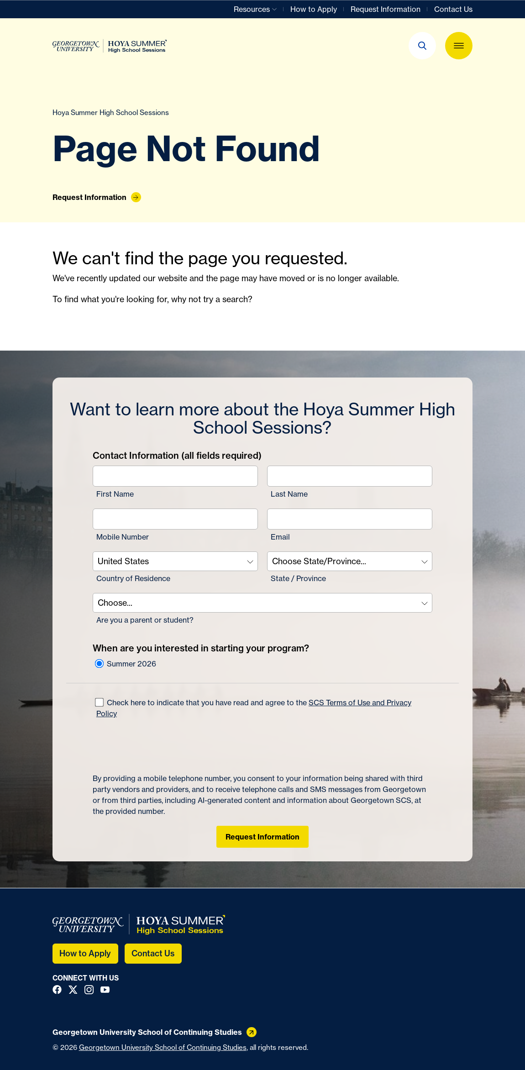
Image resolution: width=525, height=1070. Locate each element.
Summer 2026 (125, 663)
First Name (115, 493)
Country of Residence (133, 578)
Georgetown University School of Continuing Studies (163, 1047)
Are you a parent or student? (145, 619)
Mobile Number (122, 536)
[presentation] (162, 746)
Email (280, 536)
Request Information (262, 836)
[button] (422, 45)
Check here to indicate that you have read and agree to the (253, 708)
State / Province (298, 578)
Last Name (289, 493)
